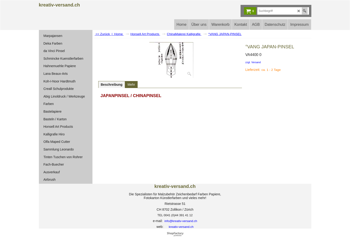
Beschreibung (111, 84)
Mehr (131, 84)
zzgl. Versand (253, 62)
